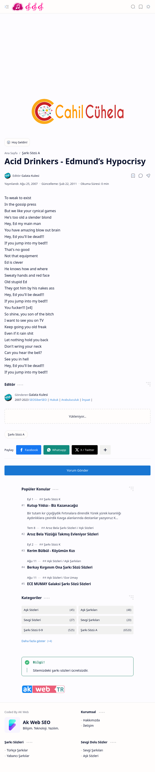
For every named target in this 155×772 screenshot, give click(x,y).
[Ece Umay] (71, 578)
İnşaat (86, 400)
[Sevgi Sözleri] (49, 620)
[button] (6, 6)
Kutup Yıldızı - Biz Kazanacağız (52, 505)
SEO (32, 400)
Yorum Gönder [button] (77, 470)
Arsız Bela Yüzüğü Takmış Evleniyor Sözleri (63, 534)
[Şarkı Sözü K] (52, 499)
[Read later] (133, 175)
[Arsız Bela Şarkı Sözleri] (62, 528)
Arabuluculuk (70, 400)
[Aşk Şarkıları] (72, 561)
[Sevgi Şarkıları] (105, 620)
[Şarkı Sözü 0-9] (49, 630)
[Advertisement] (77, 49)
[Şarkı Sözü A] (16, 434)
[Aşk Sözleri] (86, 528)
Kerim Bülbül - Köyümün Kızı (51, 550)
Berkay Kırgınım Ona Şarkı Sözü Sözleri (60, 567)
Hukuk (54, 400)
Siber (38, 400)
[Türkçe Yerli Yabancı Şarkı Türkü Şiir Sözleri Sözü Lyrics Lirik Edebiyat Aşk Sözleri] (28, 6)
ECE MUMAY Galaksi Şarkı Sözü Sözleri (59, 584)
